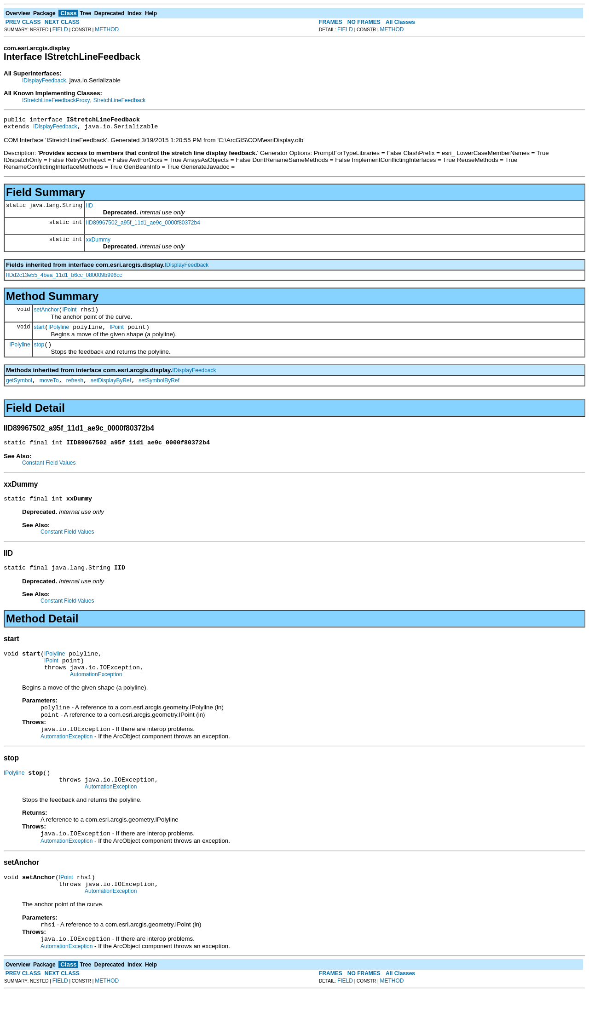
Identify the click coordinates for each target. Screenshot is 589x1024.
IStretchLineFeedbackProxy (56, 100)
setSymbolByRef (159, 388)
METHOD (107, 29)
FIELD (60, 29)
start (39, 332)
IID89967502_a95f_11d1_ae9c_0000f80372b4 (143, 225)
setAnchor (46, 314)
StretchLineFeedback (119, 100)
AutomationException (96, 692)
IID (89, 208)
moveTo (49, 388)
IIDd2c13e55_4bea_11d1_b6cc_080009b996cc (64, 278)
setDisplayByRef (111, 388)
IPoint (70, 314)
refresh (74, 388)
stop (39, 351)
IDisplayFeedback (44, 80)
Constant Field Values (49, 472)
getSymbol (19, 388)
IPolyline (58, 332)
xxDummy (98, 242)
